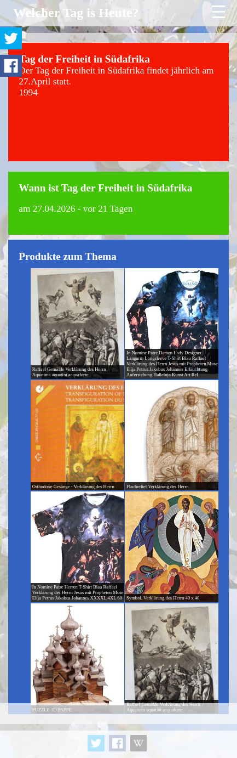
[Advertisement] (118, 730)
